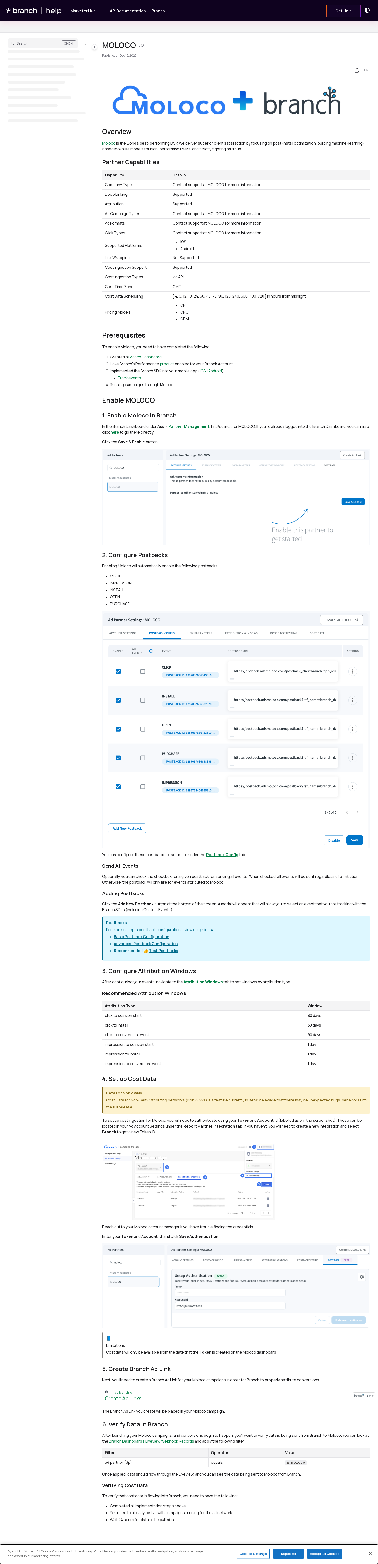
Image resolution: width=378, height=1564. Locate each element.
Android (215, 371)
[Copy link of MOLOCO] (141, 46)
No (195, 1551)
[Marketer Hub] (82, 10)
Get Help (343, 10)
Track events (129, 378)
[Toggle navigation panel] (94, 47)
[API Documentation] (128, 11)
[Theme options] (368, 10)
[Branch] (158, 11)
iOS (203, 371)
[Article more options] (366, 70)
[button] (43, 43)
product (167, 364)
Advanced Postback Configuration (146, 943)
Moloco (108, 143)
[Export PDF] (357, 70)
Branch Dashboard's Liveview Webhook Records (151, 1441)
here (115, 432)
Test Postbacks (163, 950)
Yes (168, 1551)
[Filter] (85, 43)
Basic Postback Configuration (141, 936)
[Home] (34, 10)
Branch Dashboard (145, 357)
